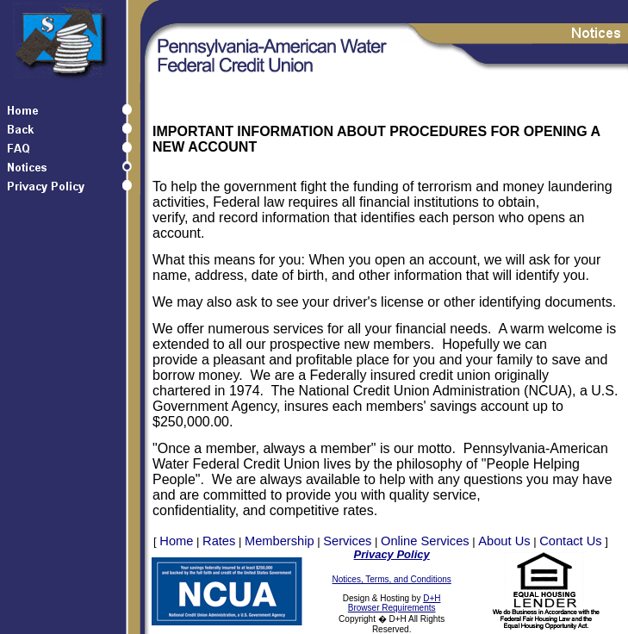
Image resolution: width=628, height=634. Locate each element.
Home (176, 541)
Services (347, 541)
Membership (279, 541)
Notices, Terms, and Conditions (392, 579)
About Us (504, 541)
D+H (431, 598)
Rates (218, 541)
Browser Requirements (392, 607)
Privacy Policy (392, 554)
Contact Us (570, 541)
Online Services (425, 541)
